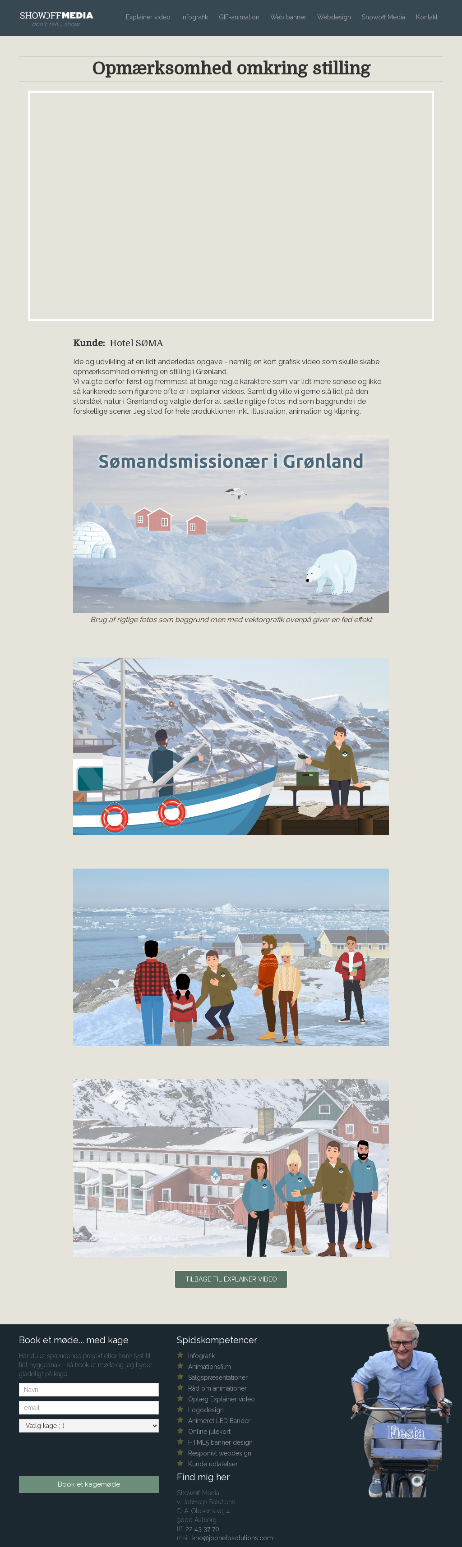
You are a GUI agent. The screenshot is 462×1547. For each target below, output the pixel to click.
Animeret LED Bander (219, 1420)
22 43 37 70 (202, 1529)
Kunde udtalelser (213, 1464)
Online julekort (209, 1431)
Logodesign (206, 1410)
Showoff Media (383, 17)
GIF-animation (239, 17)
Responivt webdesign (219, 1453)
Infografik (194, 17)
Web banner (288, 17)
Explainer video (148, 17)
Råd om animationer (217, 1388)
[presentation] (74, 1451)
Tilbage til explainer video (231, 1279)
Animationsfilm (209, 1366)
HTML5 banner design (220, 1442)
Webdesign (334, 17)
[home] (59, 13)
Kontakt (427, 17)
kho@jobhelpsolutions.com (232, 1538)
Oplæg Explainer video (221, 1399)
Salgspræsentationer (218, 1377)
